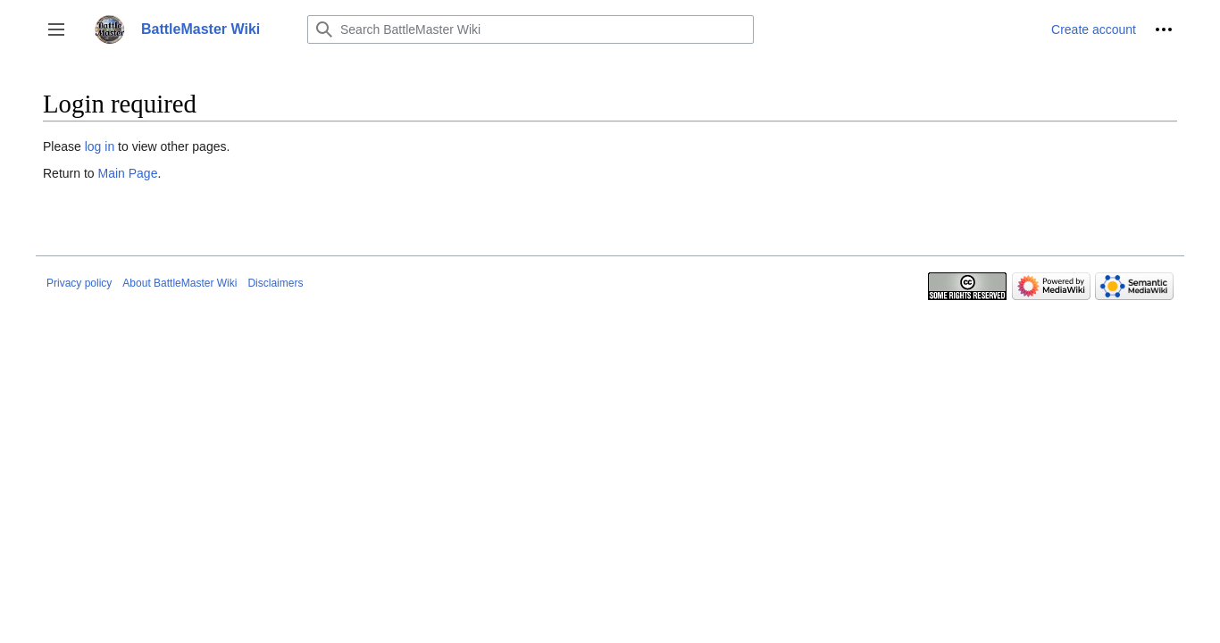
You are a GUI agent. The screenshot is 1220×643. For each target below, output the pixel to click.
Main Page (127, 173)
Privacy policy (79, 283)
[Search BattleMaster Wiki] (530, 29)
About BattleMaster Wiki (179, 283)
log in (99, 146)
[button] (56, 29)
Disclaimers (275, 283)
